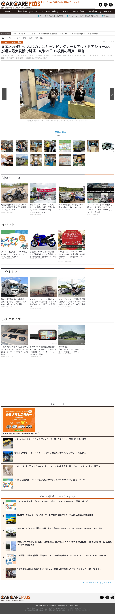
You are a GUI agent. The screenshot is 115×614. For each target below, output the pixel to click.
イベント (107, 11)
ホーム (8, 11)
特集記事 (93, 11)
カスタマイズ (11, 319)
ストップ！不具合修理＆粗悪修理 (43, 34)
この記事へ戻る (58, 134)
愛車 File (63, 34)
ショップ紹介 (78, 11)
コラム (106, 15)
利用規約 (53, 605)
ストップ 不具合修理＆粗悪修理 (51, 15)
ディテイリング (36, 11)
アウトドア (10, 271)
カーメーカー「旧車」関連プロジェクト (84, 15)
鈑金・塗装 (51, 11)
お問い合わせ (74, 605)
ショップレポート (20, 34)
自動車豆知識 (93, 34)
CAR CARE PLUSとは (42, 605)
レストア (64, 11)
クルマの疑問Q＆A (77, 34)
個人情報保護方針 (63, 605)
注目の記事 (22, 11)
